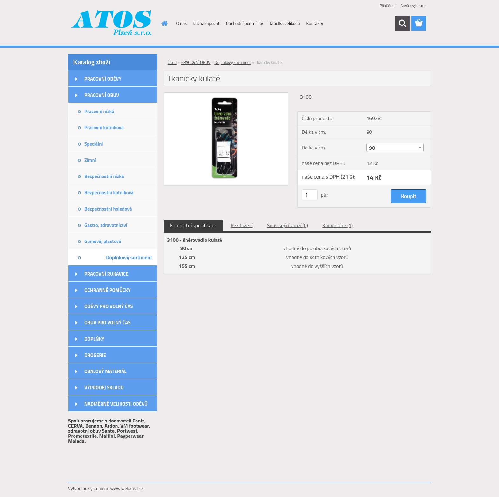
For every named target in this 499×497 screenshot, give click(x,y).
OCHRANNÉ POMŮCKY (107, 290)
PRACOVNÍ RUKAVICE (106, 273)
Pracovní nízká (99, 111)
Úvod (172, 62)
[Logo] (112, 24)
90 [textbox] (372, 148)
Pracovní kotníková (104, 127)
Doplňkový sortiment (129, 257)
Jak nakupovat (206, 23)
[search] (402, 23)
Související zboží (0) (287, 225)
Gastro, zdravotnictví (105, 225)
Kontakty (314, 23)
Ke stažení (242, 225)
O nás (181, 23)
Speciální (93, 144)
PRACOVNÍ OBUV (101, 95)
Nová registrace (413, 6)
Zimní (90, 160)
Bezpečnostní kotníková (108, 192)
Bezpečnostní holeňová (108, 208)
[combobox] (394, 147)
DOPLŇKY (94, 338)
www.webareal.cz (127, 488)
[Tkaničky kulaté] (226, 95)
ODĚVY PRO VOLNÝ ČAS (108, 306)
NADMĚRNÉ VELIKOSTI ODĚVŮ (116, 403)
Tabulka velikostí (284, 23)
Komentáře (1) (337, 225)
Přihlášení (387, 6)
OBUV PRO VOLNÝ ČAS (107, 322)
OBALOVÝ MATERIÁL (105, 371)
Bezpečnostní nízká (104, 176)
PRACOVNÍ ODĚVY (103, 79)
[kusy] (310, 194)
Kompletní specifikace (193, 225)
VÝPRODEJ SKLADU (104, 387)
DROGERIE (95, 355)
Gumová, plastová (102, 241)
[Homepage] (164, 23)
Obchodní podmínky (244, 23)
